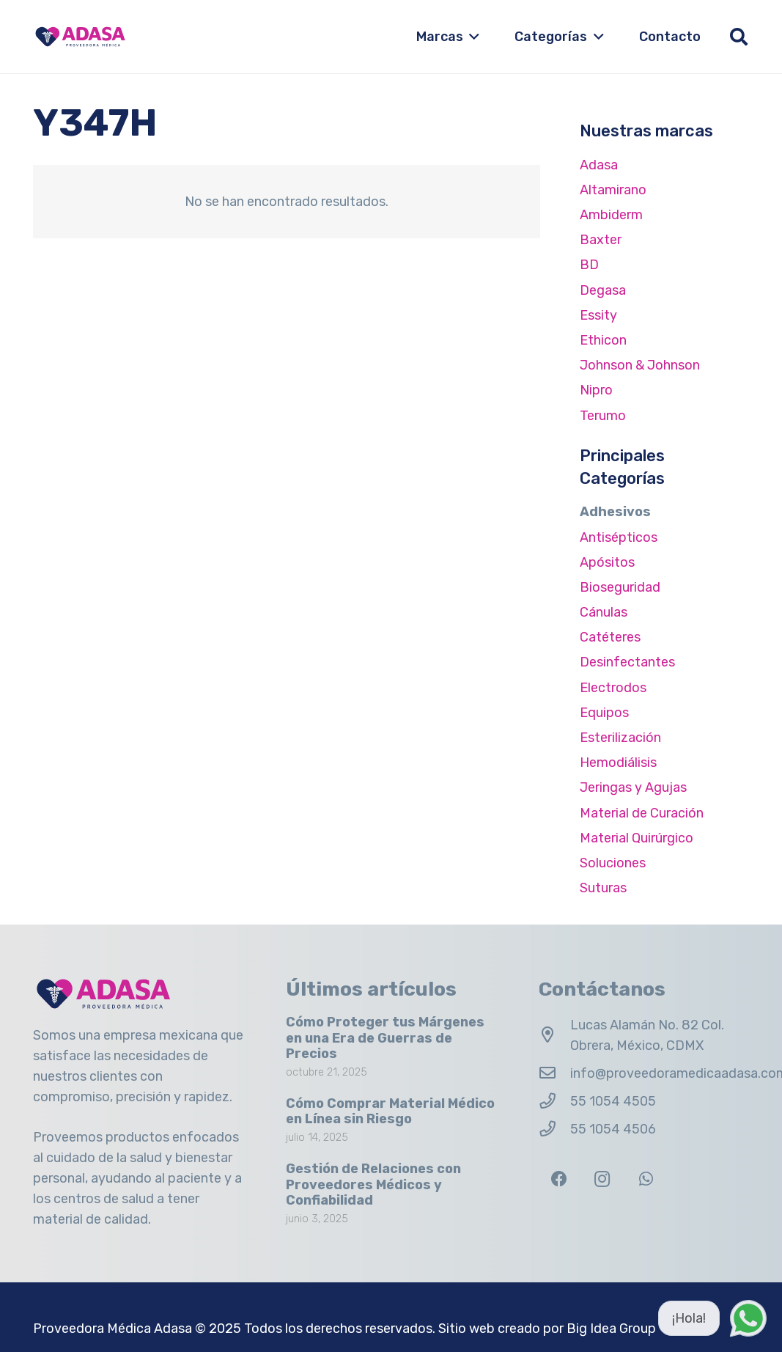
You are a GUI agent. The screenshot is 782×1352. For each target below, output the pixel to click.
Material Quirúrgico (636, 838)
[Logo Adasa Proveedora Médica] (80, 37)
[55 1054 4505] (554, 1101)
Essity (598, 315)
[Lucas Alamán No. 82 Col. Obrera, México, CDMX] (554, 1035)
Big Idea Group (611, 1328)
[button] (471, 36)
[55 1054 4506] (554, 1129)
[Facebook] (559, 1179)
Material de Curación (642, 813)
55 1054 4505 (613, 1101)
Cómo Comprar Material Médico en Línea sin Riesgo (390, 1111)
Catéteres (610, 637)
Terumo (603, 416)
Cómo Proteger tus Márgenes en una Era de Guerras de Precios (385, 1038)
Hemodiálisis (618, 762)
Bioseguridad (620, 587)
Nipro (596, 390)
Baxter (600, 240)
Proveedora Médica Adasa (112, 1328)
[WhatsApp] (646, 1179)
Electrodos (613, 688)
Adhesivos (615, 512)
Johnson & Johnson (640, 365)
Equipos (604, 713)
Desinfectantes (627, 662)
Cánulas (603, 612)
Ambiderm (611, 215)
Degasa (603, 290)
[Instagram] (602, 1179)
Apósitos (607, 562)
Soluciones (613, 863)
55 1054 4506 (613, 1129)
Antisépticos (618, 537)
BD (589, 265)
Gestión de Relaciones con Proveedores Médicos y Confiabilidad (373, 1184)
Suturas (603, 888)
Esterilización (620, 738)
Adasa (599, 165)
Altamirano (613, 190)
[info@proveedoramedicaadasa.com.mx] (554, 1073)
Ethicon (603, 340)
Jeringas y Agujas (633, 787)
